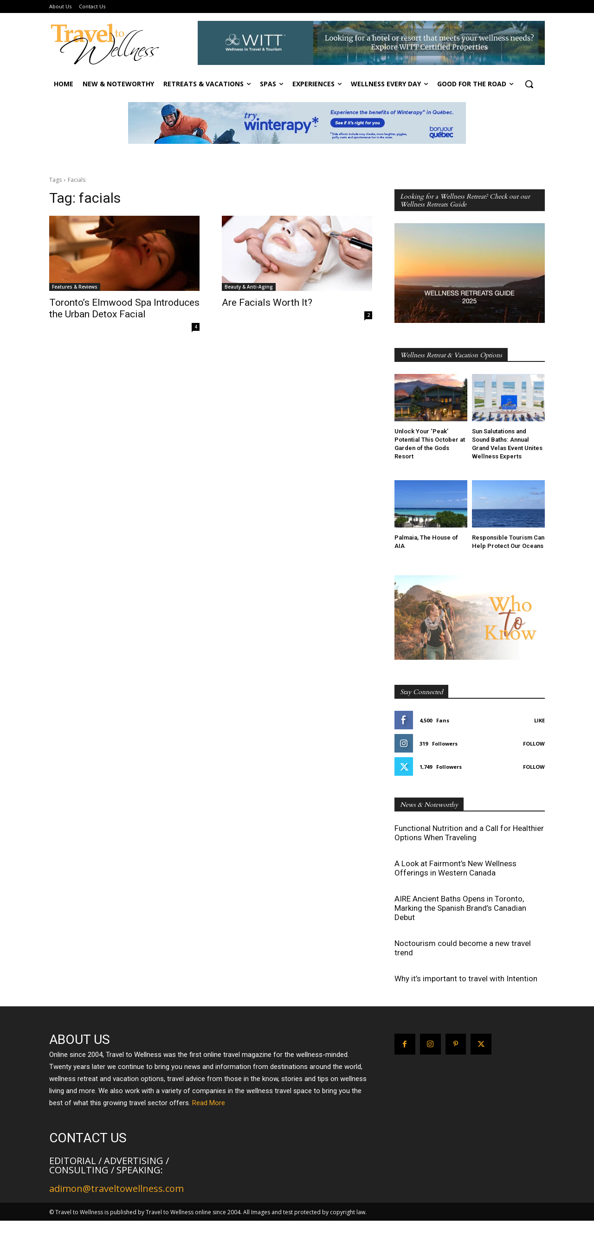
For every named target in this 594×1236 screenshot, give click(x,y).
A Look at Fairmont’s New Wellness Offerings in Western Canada (455, 868)
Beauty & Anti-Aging (249, 286)
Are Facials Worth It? (267, 302)
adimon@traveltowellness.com (116, 1188)
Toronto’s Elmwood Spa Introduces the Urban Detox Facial (124, 308)
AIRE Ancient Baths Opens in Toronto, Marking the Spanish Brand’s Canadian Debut (460, 908)
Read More (208, 1103)
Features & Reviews (74, 286)
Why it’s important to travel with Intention (465, 978)
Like (539, 720)
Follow (534, 743)
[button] (529, 84)
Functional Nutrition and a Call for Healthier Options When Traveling (469, 833)
